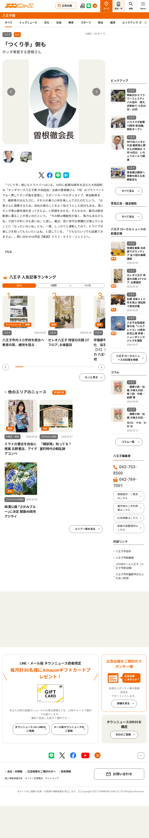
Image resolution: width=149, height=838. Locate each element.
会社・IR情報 (14, 771)
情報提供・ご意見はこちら (127, 496)
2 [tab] (27, 366)
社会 (58, 22)
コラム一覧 (128, 441)
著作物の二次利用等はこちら (127, 508)
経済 (112, 22)
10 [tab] (90, 366)
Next (96, 92)
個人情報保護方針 (14, 778)
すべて (8, 22)
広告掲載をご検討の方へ (41, 771)
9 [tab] (82, 366)
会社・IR (118, 9)
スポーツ (86, 22)
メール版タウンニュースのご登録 (69, 729)
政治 (100, 22)
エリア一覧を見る (85, 529)
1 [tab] (19, 366)
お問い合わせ (122, 774)
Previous (11, 92)
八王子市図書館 (125, 557)
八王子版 (8, 15)
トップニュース (28, 22)
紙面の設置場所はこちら (127, 527)
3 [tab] (35, 366)
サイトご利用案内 (34, 778)
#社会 (8, 251)
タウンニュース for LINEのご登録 (30, 729)
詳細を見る (123, 703)
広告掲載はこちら (127, 517)
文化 (46, 22)
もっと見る (91, 377)
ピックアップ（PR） (134, 22)
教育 (71, 22)
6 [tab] (58, 366)
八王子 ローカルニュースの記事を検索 (128, 357)
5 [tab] (51, 366)
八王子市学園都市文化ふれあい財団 (130, 576)
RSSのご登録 (123, 734)
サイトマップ (52, 778)
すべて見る (128, 191)
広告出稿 (67, 5)
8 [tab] (74, 366)
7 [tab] (66, 366)
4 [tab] (43, 366)
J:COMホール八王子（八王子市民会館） (130, 566)
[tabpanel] (53, 101)
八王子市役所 (123, 551)
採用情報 (66, 771)
